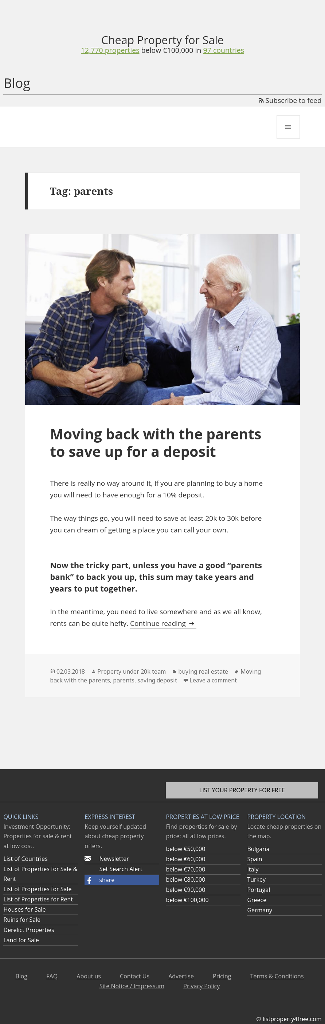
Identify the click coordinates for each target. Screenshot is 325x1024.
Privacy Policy (201, 986)
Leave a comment (213, 680)
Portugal (258, 890)
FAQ (52, 976)
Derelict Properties (28, 930)
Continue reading (163, 623)
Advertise (181, 976)
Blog (16, 83)
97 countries (223, 50)
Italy (252, 869)
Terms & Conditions (277, 976)
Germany (259, 910)
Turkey (256, 879)
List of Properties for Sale (37, 889)
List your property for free (242, 790)
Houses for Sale (24, 909)
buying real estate (203, 671)
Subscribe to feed (290, 100)
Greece (256, 900)
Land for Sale (21, 940)
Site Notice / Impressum (131, 986)
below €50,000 (185, 849)
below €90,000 (185, 890)
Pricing (222, 976)
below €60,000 (185, 859)
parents (123, 680)
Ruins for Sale (21, 920)
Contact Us (134, 976)
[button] (122, 880)
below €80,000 (185, 879)
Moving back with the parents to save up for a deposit (155, 442)
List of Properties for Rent (38, 899)
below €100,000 (187, 900)
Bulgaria (258, 849)
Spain (254, 859)
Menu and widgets (288, 138)
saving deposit (157, 680)
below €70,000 (185, 869)
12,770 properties (110, 50)
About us (89, 976)
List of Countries (25, 859)
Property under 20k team (131, 671)
